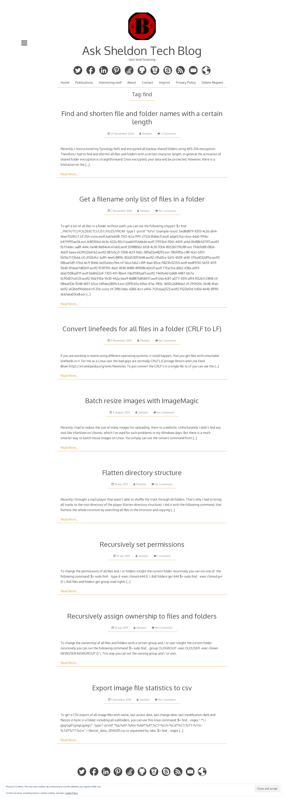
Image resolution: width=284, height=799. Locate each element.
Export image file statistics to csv (142, 687)
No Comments (165, 210)
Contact (147, 82)
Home (65, 82)
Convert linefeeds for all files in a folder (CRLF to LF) (141, 328)
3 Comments (167, 133)
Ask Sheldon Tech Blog (142, 50)
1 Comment (162, 555)
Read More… (69, 174)
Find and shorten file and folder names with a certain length (142, 117)
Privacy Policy (186, 82)
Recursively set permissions (142, 544)
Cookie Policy (71, 793)
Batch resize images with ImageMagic (142, 400)
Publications (84, 82)
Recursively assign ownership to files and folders (142, 616)
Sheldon (145, 133)
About (131, 82)
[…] (87, 165)
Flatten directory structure (142, 472)
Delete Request (212, 82)
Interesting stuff (110, 82)
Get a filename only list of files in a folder (142, 199)
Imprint (164, 82)
